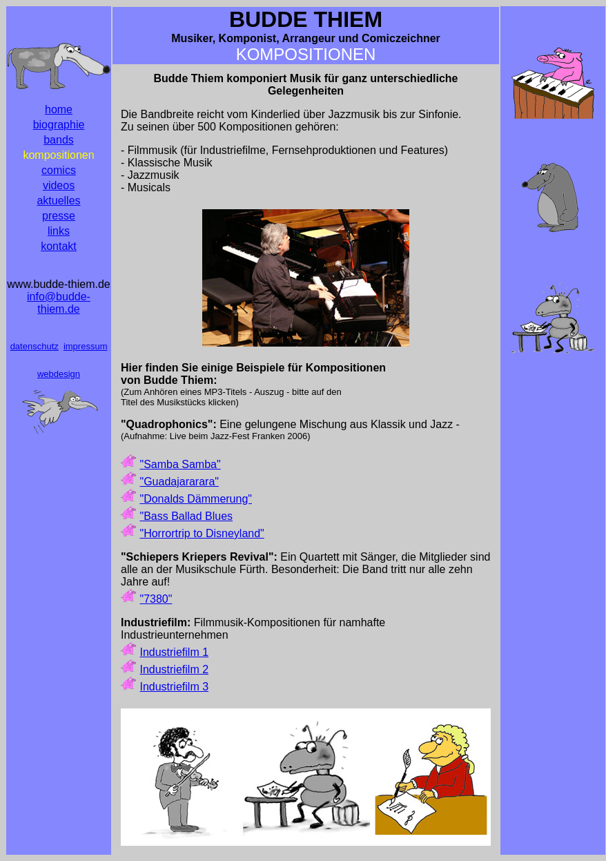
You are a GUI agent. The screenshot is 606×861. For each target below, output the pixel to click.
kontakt (59, 246)
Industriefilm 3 (173, 687)
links (59, 231)
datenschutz (34, 346)
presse (58, 216)
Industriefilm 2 (173, 669)
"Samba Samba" (179, 464)
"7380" (155, 599)
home (58, 109)
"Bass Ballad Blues (186, 516)
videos (59, 185)
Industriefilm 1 (173, 652)
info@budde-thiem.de (58, 303)
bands (58, 140)
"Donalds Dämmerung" (195, 499)
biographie (59, 124)
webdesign (58, 374)
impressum (85, 346)
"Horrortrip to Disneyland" (201, 533)
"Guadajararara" (179, 481)
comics (58, 170)
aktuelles (58, 200)
